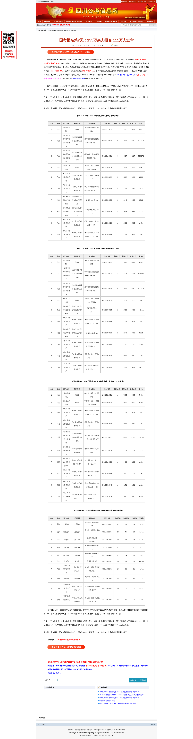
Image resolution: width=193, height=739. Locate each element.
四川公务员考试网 (54, 30)
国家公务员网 (41, 25)
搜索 (152, 25)
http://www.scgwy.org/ (87, 733)
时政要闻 (47, 21)
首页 (39, 21)
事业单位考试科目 (111, 21)
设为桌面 (138, 1)
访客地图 (124, 1)
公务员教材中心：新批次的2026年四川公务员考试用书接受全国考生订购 (75, 662)
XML (112, 736)
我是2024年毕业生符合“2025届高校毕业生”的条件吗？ (119, 692)
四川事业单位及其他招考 (74, 21)
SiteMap (131, 1)
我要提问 (116, 45)
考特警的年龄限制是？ (108, 701)
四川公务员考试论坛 (136, 21)
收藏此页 (133, 680)
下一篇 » (56, 680)
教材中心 (150, 21)
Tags (42, 724)
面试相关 (123, 21)
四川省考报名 (58, 21)
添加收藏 (152, 1)
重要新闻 (73, 30)
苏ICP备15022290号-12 (116, 733)
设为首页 (145, 1)
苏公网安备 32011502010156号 (114, 730)
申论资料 (89, 21)
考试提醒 (143, 680)
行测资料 (98, 21)
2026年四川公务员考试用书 (61, 25)
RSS (39, 724)
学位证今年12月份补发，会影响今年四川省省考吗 (118, 704)
